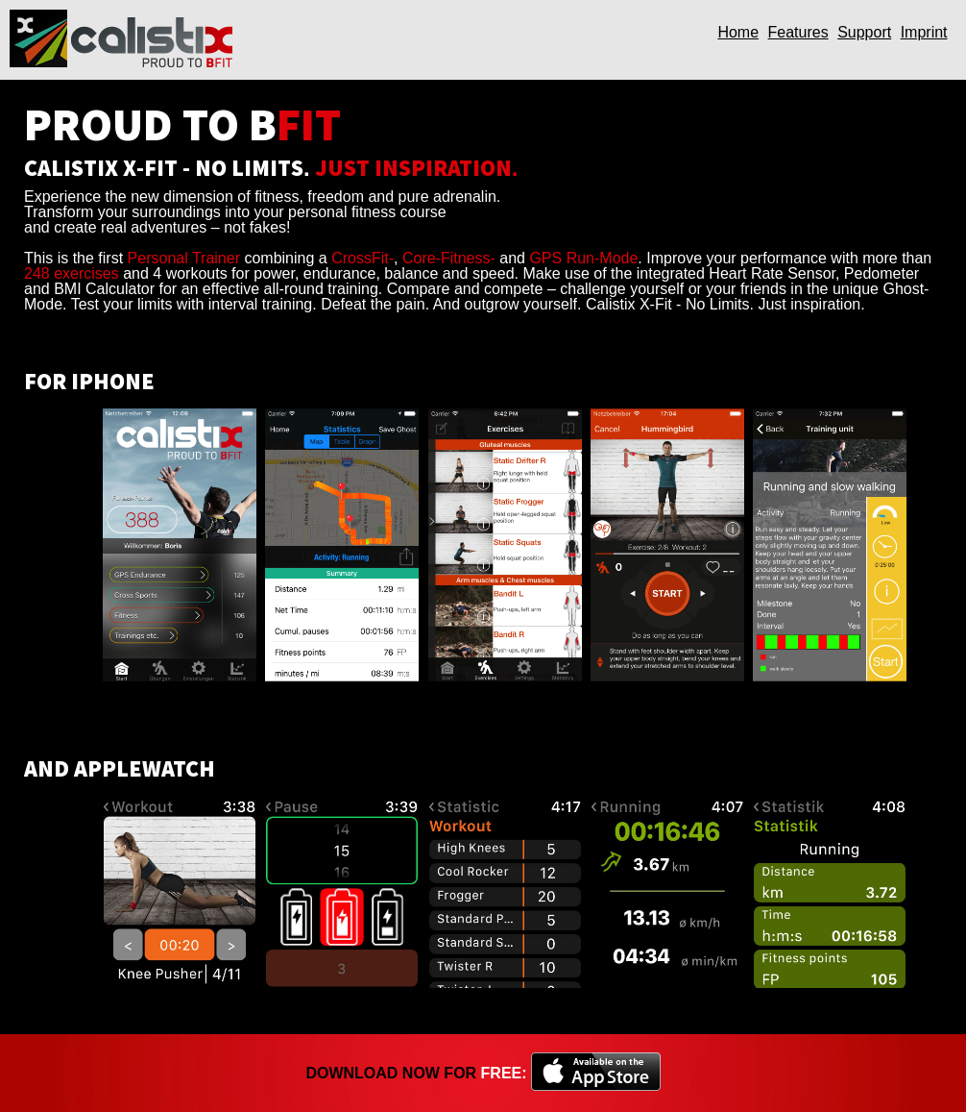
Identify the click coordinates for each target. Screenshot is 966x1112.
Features (798, 32)
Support (864, 32)
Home (738, 32)
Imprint (924, 32)
